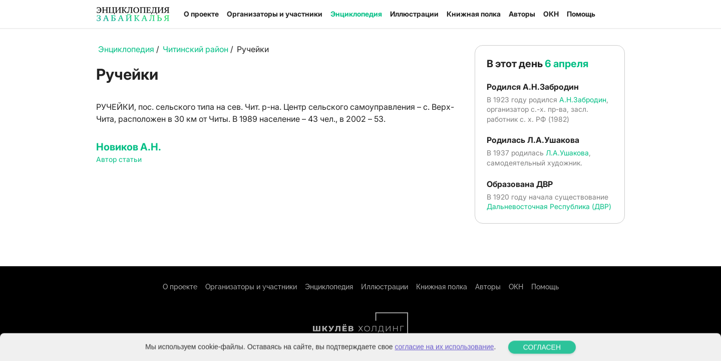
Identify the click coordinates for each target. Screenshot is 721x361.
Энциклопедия (356, 14)
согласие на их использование (444, 356)
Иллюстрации (414, 14)
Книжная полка (474, 14)
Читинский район (195, 49)
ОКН (551, 14)
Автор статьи (119, 159)
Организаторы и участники (274, 14)
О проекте (201, 14)
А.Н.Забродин (582, 99)
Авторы (522, 14)
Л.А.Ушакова (567, 152)
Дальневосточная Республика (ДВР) (549, 206)
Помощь (581, 14)
